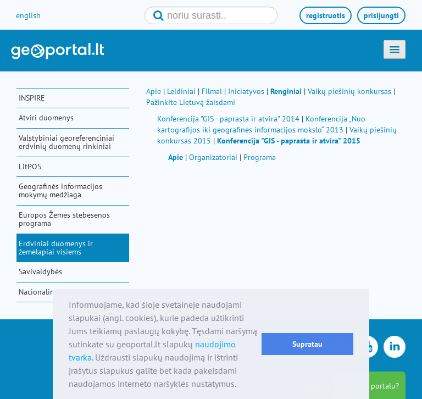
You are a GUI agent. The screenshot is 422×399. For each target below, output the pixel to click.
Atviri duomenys (46, 118)
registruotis (325, 15)
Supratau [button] (307, 344)
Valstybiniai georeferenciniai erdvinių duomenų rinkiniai (66, 142)
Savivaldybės (40, 271)
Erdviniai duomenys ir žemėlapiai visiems (56, 248)
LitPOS (30, 166)
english (28, 15)
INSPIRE (32, 98)
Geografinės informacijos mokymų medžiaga (60, 190)
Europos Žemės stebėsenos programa (64, 219)
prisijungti (381, 15)
